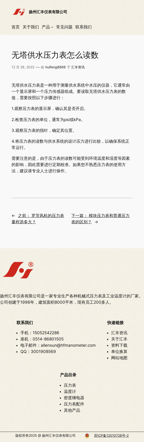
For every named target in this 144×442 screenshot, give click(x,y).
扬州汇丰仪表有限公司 (48, 12)
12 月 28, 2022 (23, 67)
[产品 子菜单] (52, 27)
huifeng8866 (55, 67)
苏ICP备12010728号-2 (111, 435)
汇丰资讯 (78, 67)
